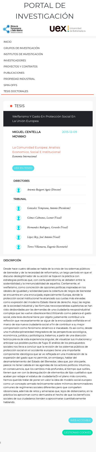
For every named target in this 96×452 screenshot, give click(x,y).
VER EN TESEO (23, 168)
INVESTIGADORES (15, 60)
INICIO (7, 41)
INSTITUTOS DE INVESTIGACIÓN (23, 54)
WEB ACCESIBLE (80, 420)
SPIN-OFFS (10, 85)
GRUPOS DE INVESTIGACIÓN (22, 48)
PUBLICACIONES (14, 72)
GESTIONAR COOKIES (77, 432)
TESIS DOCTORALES (16, 91)
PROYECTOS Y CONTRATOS (21, 66)
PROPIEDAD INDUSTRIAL (19, 78)
